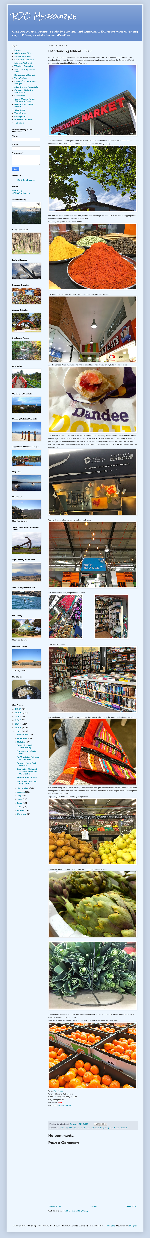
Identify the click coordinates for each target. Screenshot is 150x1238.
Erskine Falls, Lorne (27, 777)
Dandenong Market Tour (27, 752)
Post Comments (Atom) (75, 1211)
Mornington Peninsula (26, 87)
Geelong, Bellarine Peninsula (23, 91)
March (21, 810)
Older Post (131, 1206)
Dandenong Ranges (24, 75)
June (20, 799)
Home (93, 1206)
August (21, 792)
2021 (18, 709)
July (19, 795)
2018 (18, 720)
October (21, 742)
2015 (18, 731)
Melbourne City (22, 53)
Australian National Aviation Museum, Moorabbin (27, 771)
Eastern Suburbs (23, 63)
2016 (18, 727)
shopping (104, 1128)
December (23, 734)
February (22, 814)
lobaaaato (110, 1226)
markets (95, 1128)
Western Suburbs (23, 66)
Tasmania (19, 123)
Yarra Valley (20, 78)
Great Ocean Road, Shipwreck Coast (24, 100)
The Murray (20, 113)
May (20, 803)
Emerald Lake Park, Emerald (27, 764)
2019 (18, 716)
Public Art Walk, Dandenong (25, 746)
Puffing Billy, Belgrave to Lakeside (28, 758)
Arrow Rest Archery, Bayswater (27, 782)
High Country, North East (24, 70)
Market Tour (58, 1091)
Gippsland (19, 110)
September (23, 788)
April (20, 806)
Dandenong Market (66, 1128)
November (22, 738)
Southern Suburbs (119, 1128)
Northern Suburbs (23, 56)
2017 (18, 724)
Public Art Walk (65, 1106)
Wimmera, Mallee (23, 119)
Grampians (20, 116)
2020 (19, 712)
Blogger (133, 1226)
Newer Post (55, 1206)
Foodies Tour (83, 1128)
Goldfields (19, 95)
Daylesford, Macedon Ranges (25, 82)
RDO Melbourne (44, 16)
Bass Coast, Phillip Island (24, 105)
